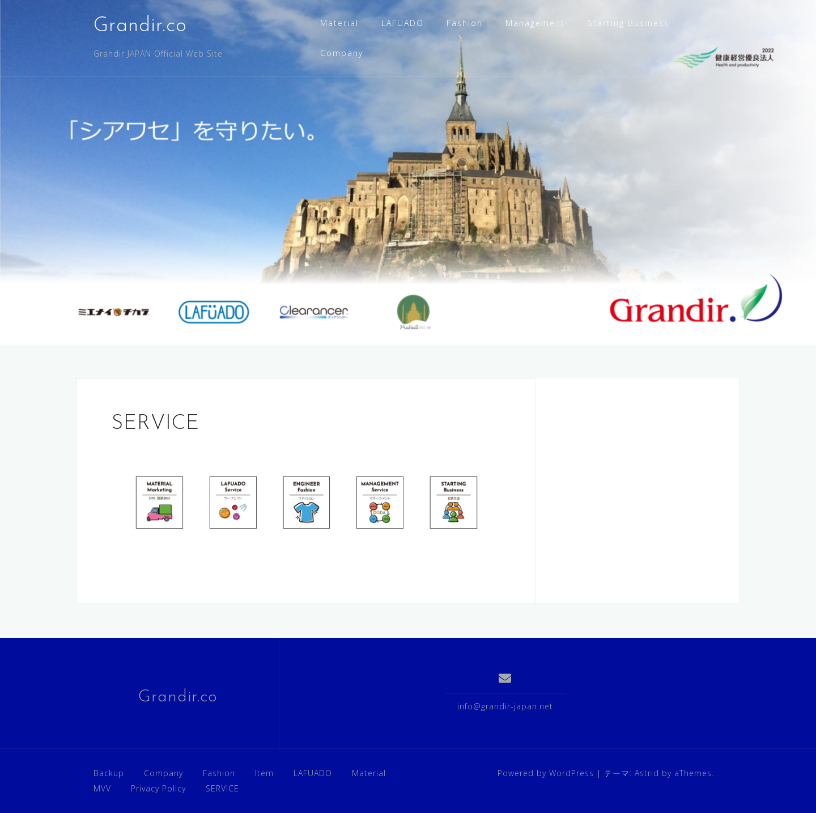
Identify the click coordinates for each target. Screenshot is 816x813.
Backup (109, 773)
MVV (102, 788)
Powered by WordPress (546, 773)
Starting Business (628, 23)
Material (339, 23)
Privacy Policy (158, 788)
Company (341, 53)
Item (264, 773)
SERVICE (222, 788)
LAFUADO (402, 23)
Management (535, 23)
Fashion (465, 23)
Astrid (647, 773)
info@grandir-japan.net (505, 706)
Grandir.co (140, 26)
